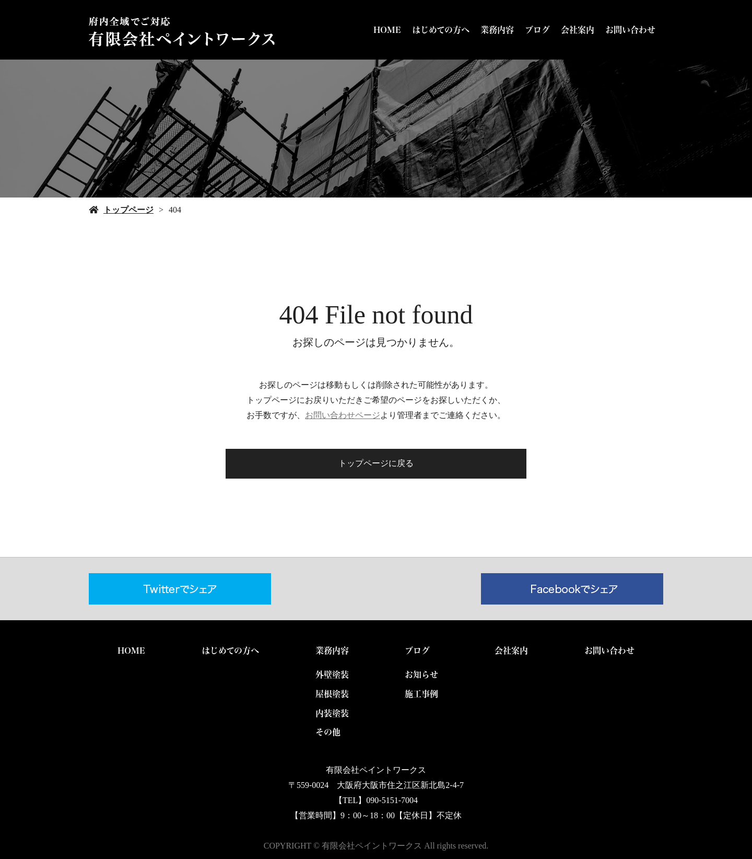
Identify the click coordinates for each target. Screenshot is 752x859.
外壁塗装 (332, 674)
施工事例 (421, 694)
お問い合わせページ (342, 415)
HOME (387, 30)
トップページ (128, 209)
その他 (327, 732)
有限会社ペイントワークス (376, 769)
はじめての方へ (440, 30)
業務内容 (497, 30)
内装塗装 (332, 713)
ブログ (537, 30)
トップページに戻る (376, 463)
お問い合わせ (630, 30)
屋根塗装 (332, 694)
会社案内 (577, 30)
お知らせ (421, 674)
